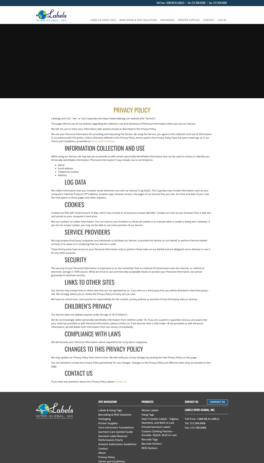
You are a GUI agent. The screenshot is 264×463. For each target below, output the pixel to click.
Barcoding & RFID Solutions (138, 20)
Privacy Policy (106, 457)
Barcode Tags (150, 439)
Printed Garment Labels (156, 427)
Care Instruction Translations (116, 427)
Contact (208, 20)
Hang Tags (148, 414)
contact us (120, 381)
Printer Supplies (189, 20)
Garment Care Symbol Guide (115, 432)
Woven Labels (150, 410)
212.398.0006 (198, 3)
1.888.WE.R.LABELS (175, 3)
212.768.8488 (220, 3)
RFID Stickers (149, 448)
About (102, 453)
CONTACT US (217, 402)
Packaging (167, 20)
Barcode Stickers (152, 443)
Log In (222, 20)
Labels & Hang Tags (103, 20)
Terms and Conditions (103, 141)
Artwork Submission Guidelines (117, 444)
